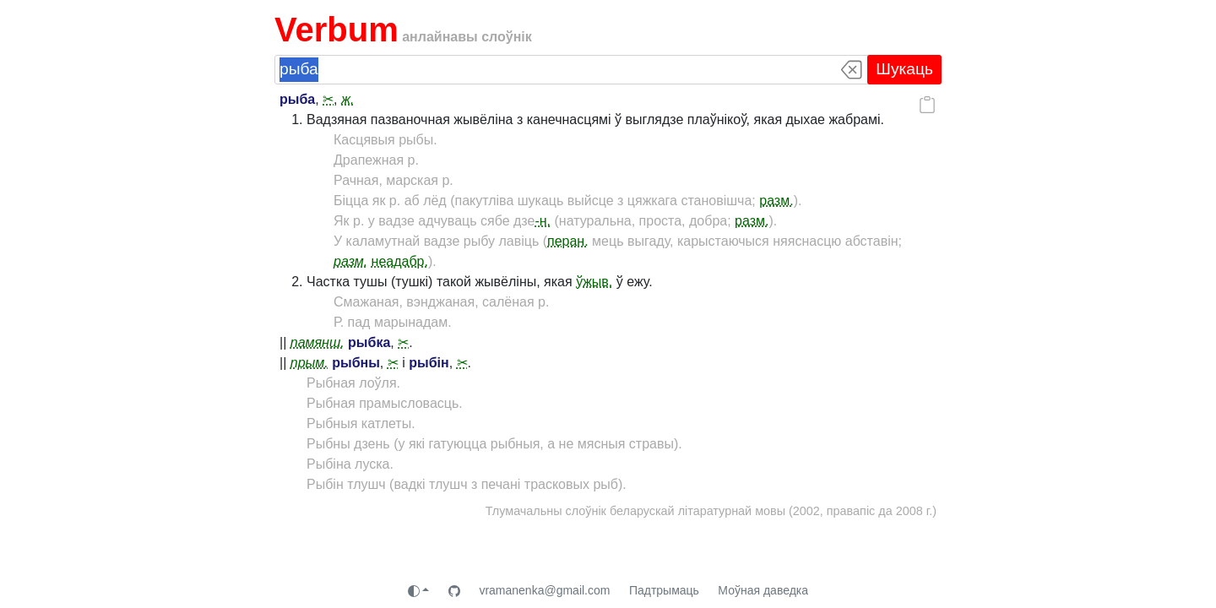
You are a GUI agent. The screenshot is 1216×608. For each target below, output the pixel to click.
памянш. (317, 342)
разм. (776, 200)
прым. (309, 363)
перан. (568, 241)
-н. (543, 221)
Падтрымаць (664, 590)
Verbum (336, 29)
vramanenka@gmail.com (544, 590)
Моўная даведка (763, 590)
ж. (347, 99)
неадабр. (400, 261)
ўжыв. (594, 281)
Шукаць (904, 69)
